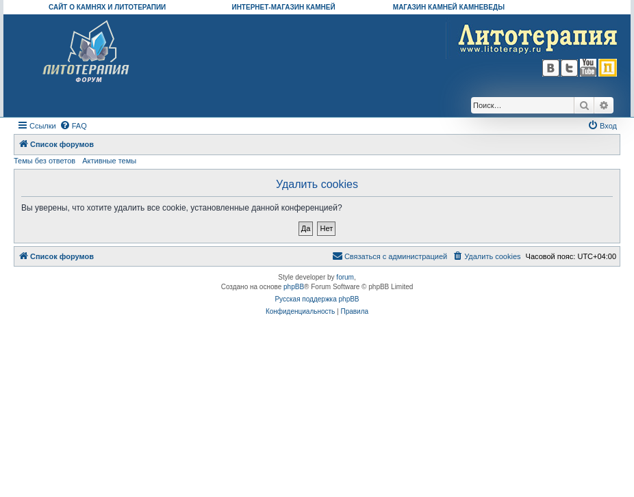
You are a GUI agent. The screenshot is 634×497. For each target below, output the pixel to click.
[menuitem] (73, 126)
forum (345, 277)
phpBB (293, 287)
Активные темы (109, 161)
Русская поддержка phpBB (317, 299)
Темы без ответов (44, 161)
